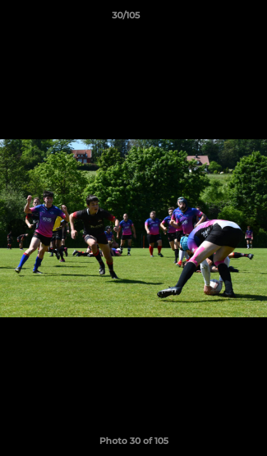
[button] (221, 18)
